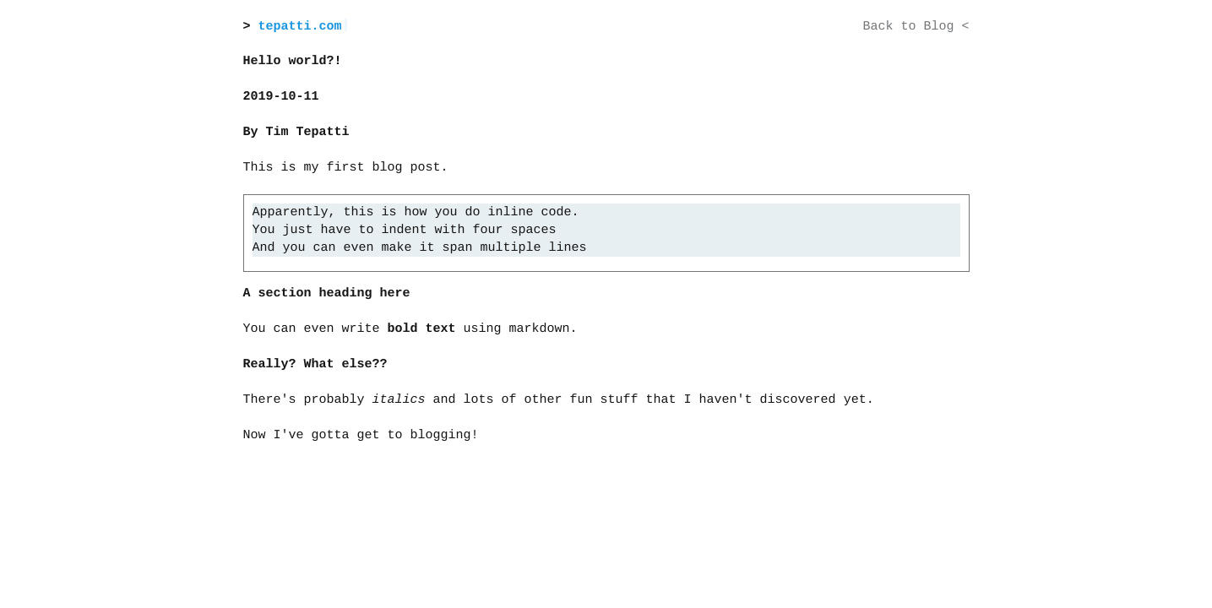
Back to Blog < (915, 26)
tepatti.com (300, 26)
